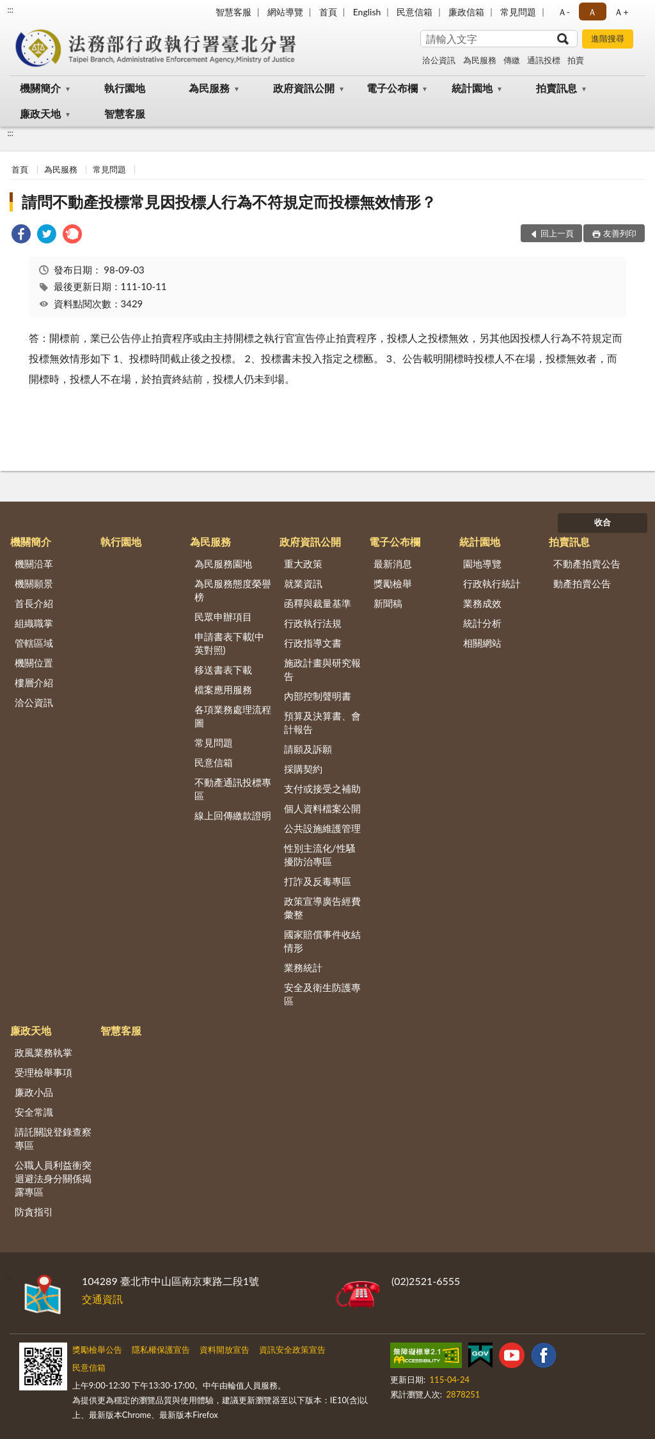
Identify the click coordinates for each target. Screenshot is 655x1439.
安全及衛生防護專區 (322, 993)
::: (10, 9)
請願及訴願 (308, 749)
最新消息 (393, 563)
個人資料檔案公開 (322, 808)
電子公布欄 (392, 88)
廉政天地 (40, 113)
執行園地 (124, 88)
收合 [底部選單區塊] (602, 522)
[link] (21, 235)
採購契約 (303, 768)
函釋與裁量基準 (317, 603)
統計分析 (482, 623)
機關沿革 (34, 563)
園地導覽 (482, 563)
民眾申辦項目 (223, 616)
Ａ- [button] (564, 11)
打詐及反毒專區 (317, 881)
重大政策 (303, 563)
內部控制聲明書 (317, 696)
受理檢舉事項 (43, 1072)
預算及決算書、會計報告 (322, 722)
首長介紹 (34, 603)
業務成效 (482, 603)
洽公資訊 (438, 60)
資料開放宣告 (224, 1349)
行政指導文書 (313, 643)
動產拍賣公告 (582, 583)
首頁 (328, 11)
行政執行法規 (313, 623)
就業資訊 (303, 583)
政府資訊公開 (304, 88)
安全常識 (34, 1112)
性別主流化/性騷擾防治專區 (320, 854)
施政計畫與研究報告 (322, 669)
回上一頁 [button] (557, 233)
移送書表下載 (223, 669)
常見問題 (518, 11)
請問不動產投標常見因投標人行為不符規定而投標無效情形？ (229, 201)
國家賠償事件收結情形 (322, 940)
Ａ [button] (592, 11)
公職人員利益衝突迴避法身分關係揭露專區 (53, 1178)
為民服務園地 (223, 563)
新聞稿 (388, 603)
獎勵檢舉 (393, 583)
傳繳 (511, 60)
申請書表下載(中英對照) (229, 643)
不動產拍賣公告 (586, 563)
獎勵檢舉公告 (97, 1349)
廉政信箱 (466, 11)
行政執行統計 (492, 583)
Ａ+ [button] (621, 11)
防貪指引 (34, 1211)
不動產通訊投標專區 (232, 788)
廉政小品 (34, 1092)
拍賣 (575, 60)
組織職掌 (34, 623)
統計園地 (472, 88)
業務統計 (303, 967)
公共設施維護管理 (322, 828)
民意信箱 (414, 11)
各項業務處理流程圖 (232, 716)
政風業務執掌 (43, 1052)
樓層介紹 (34, 682)
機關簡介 (40, 88)
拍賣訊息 (556, 88)
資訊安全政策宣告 (292, 1349)
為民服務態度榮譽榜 (232, 590)
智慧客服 (233, 11)
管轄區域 (34, 643)
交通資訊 (102, 1299)
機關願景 (34, 583)
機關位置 (34, 662)
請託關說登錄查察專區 (53, 1138)
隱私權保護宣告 (161, 1349)
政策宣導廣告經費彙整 (322, 907)
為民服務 (479, 60)
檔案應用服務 (223, 689)
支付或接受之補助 (322, 788)
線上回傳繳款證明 (232, 815)
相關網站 (482, 643)
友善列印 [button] (619, 233)
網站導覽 (285, 11)
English (367, 11)
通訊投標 (543, 60)
